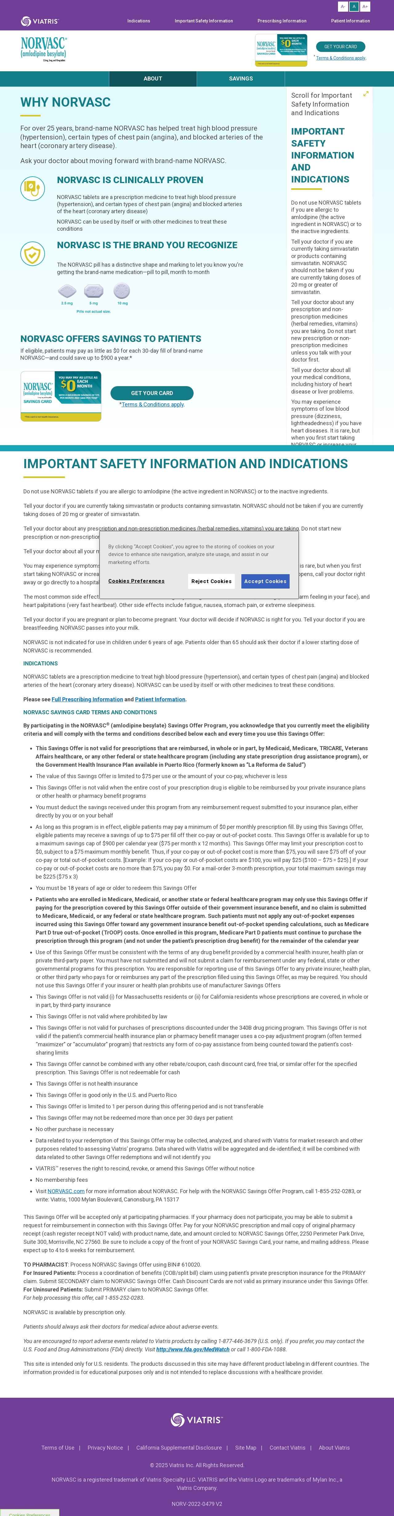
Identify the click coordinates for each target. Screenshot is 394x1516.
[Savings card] (65, 397)
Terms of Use (57, 1447)
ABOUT (153, 78)
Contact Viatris (288, 1447)
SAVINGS (241, 78)
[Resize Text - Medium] (354, 7)
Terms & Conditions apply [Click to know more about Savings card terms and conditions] (340, 58)
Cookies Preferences (136, 581)
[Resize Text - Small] (343, 7)
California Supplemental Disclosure (179, 1447)
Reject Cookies (211, 581)
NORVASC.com (66, 1191)
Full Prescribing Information (87, 699)
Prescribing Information (282, 20)
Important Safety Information (204, 20)
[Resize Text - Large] (365, 7)
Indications (138, 20)
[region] (199, 565)
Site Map (245, 1447)
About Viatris (334, 1447)
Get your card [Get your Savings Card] (340, 46)
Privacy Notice (105, 1447)
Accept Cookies (265, 581)
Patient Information (350, 20)
